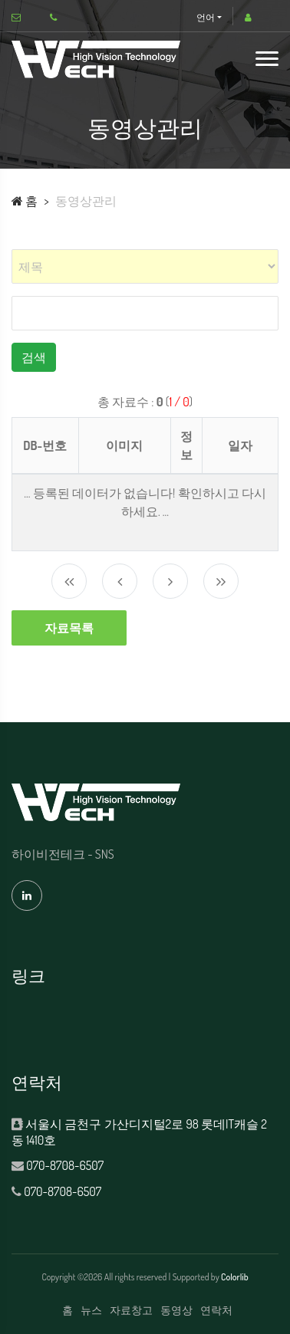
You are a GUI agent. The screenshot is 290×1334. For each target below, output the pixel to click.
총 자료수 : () (145, 401)
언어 (205, 17)
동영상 (176, 1309)
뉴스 (91, 1309)
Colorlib (235, 1277)
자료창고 (131, 1309)
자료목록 (69, 628)
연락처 (216, 1309)
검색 (33, 357)
